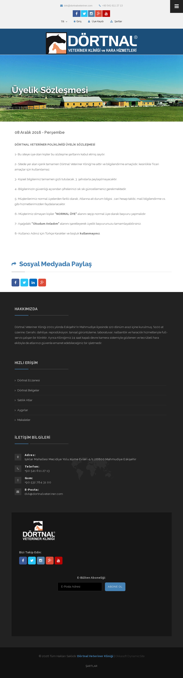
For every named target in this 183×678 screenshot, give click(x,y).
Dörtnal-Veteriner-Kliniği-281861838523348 (23, 560)
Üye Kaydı (96, 21)
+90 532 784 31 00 (38, 482)
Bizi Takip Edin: (30, 552)
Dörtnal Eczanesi (28, 380)
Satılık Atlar (24, 400)
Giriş (77, 21)
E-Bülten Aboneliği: (91, 577)
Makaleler (23, 420)
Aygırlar (22, 410)
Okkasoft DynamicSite (130, 656)
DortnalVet (32, 560)
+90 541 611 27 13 (111, 5)
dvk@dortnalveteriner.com (76, 5)
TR (64, 21)
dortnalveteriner (41, 560)
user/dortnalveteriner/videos (58, 560)
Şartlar (116, 21)
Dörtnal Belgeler (28, 390)
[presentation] (47, 602)
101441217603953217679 (50, 560)
